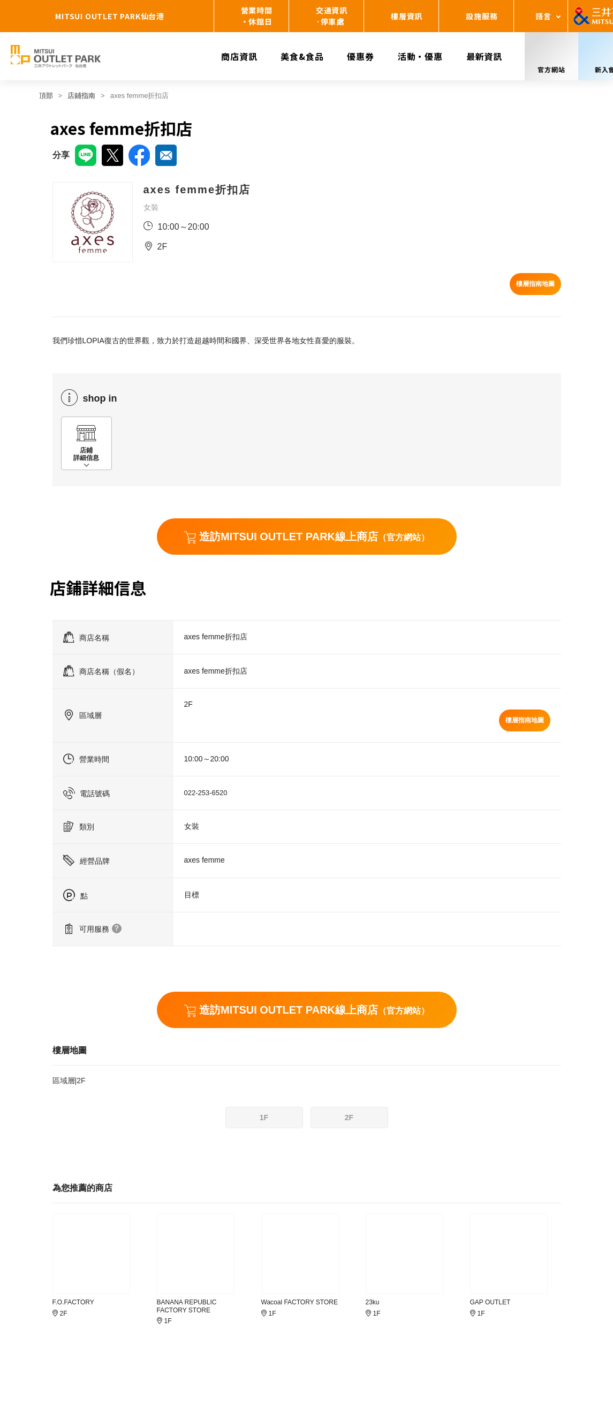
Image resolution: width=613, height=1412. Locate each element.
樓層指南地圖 (535, 284)
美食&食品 (302, 56)
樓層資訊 (406, 16)
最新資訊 (484, 56)
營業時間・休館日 (257, 16)
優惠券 (360, 56)
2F (349, 1117)
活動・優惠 (420, 56)
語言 (543, 16)
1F (264, 1117)
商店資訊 (239, 56)
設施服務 (481, 16)
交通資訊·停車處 (331, 16)
